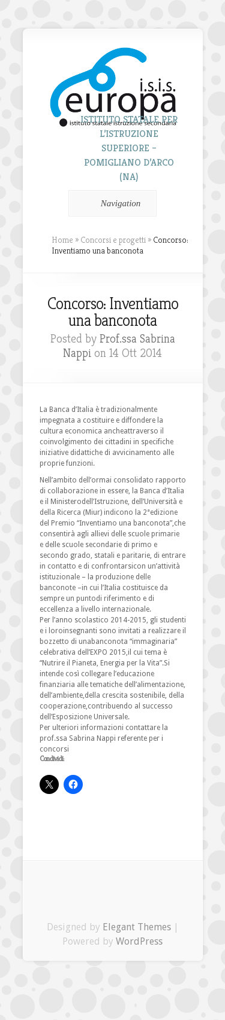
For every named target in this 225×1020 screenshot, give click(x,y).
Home (62, 239)
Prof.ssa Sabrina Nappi (119, 346)
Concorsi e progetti (113, 239)
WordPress (139, 941)
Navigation (110, 203)
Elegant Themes (137, 927)
